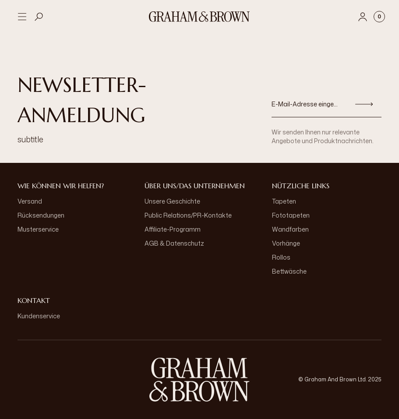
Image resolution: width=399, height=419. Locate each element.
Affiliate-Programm (173, 229)
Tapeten (284, 201)
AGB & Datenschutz (174, 243)
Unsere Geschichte (172, 201)
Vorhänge (286, 243)
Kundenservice (39, 316)
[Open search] (39, 16)
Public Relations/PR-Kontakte (188, 215)
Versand (30, 201)
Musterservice (38, 229)
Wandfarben (290, 229)
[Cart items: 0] (379, 16)
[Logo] (199, 16)
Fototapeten (291, 215)
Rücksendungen (41, 215)
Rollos (281, 257)
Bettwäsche (289, 271)
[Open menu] (22, 17)
